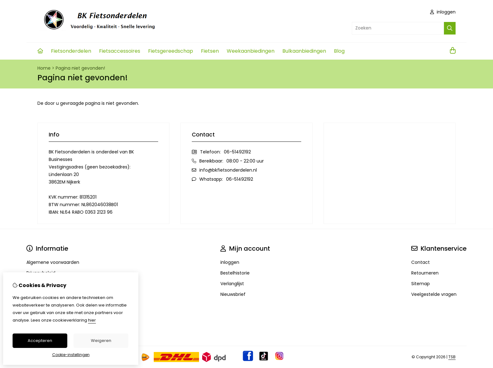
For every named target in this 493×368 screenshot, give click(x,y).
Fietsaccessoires (119, 51)
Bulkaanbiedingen (304, 51)
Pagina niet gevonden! (80, 68)
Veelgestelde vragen (434, 294)
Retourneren (425, 273)
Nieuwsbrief (233, 294)
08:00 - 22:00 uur (245, 161)
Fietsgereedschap (170, 51)
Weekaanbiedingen (250, 51)
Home (44, 68)
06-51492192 (237, 152)
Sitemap (420, 283)
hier (92, 320)
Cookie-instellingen (71, 354)
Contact (420, 262)
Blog (339, 51)
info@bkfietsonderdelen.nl (228, 170)
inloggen (443, 12)
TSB (452, 357)
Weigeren (101, 341)
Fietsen (210, 51)
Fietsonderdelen (71, 51)
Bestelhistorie (235, 273)
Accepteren (40, 341)
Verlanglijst (232, 283)
